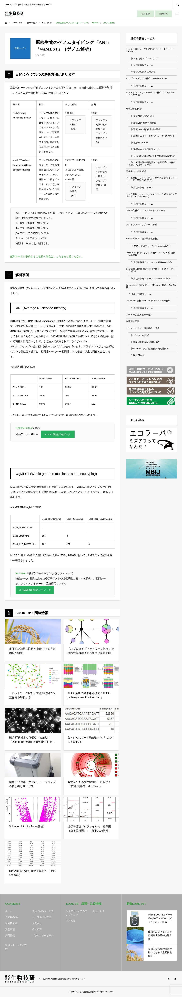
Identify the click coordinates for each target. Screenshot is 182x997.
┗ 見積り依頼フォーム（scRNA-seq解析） (150, 262)
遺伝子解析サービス (43, 911)
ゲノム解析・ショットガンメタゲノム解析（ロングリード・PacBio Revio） (151, 195)
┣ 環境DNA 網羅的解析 (141, 116)
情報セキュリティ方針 (16, 947)
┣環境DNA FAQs (138, 142)
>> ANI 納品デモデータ (57, 434)
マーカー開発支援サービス (139, 314)
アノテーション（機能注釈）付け (142, 328)
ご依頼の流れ (12, 917)
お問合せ (37, 923)
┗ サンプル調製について (141, 72)
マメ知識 (70, 921)
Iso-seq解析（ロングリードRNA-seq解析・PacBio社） (151, 286)
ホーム (8, 911)
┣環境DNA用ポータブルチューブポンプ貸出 (151, 136)
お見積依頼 (11, 923)
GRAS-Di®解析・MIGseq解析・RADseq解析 (148, 300)
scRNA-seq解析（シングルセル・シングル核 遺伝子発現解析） (150, 253)
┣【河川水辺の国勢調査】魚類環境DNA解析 (151, 156)
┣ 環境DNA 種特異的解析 (142, 123)
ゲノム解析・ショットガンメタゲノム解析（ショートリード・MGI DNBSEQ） (151, 179)
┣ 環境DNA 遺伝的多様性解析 (144, 129)
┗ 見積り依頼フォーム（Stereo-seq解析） (150, 278)
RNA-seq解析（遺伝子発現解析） (142, 238)
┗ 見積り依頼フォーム (140, 86)
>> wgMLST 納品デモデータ (35, 590)
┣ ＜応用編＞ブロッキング (143, 58)
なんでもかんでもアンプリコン (76, 913)
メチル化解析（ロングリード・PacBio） (146, 210)
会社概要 (145, 14)
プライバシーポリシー (43, 937)
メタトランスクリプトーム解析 (141, 224)
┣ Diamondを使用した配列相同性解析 (148, 348)
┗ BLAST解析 (136, 355)
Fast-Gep (21, 573)
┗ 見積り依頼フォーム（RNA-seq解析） (149, 246)
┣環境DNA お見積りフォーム (144, 149)
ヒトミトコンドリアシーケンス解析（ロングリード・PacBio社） (150, 93)
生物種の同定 (132, 321)
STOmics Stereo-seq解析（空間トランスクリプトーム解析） (150, 270)
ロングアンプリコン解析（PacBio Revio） (147, 78)
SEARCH (177, 4)
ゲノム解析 (41, 55)
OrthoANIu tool (24, 427)
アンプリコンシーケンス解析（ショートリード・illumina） (150, 50)
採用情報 (163, 14)
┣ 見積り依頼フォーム (140, 65)
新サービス (99, 911)
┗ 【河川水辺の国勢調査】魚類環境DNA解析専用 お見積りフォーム (151, 163)
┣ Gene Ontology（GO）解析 (144, 342)
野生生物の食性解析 (136, 171)
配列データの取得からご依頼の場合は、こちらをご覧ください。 (47, 256)
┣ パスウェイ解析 (138, 335)
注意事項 (10, 929)
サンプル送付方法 (41, 917)
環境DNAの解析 (134, 108)
